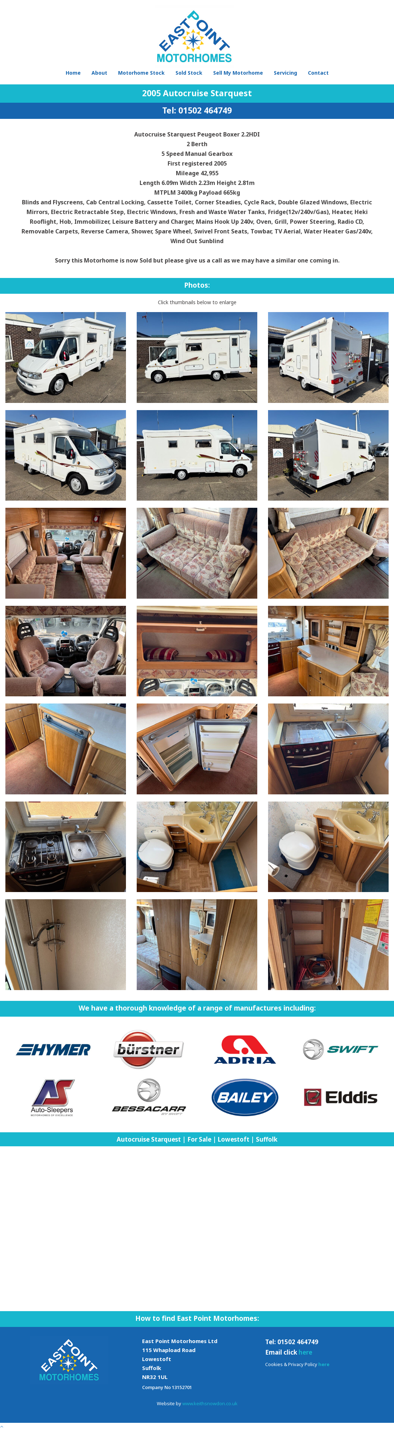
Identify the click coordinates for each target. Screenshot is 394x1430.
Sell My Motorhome (238, 72)
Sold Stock (188, 72)
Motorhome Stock (141, 72)
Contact (318, 72)
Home (73, 72)
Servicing (285, 72)
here (305, 1352)
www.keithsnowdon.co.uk (210, 1403)
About (99, 72)
